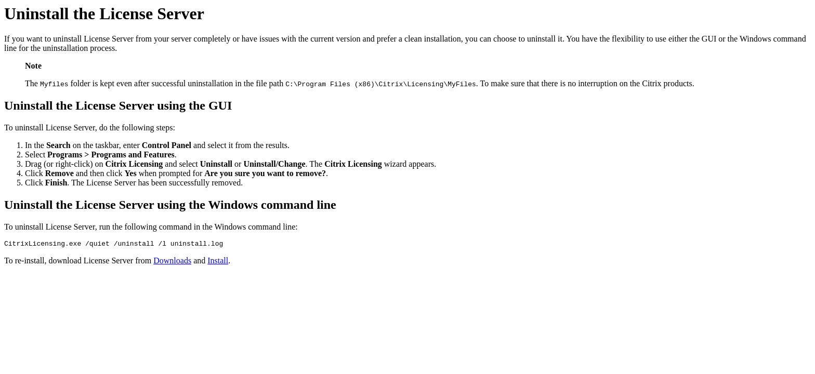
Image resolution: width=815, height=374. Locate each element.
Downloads (172, 262)
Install (217, 262)
